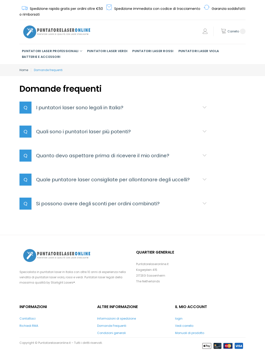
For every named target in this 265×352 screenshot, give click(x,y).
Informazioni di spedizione (116, 318)
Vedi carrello (184, 326)
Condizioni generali (111, 333)
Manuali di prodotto (189, 333)
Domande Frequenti (111, 326)
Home (23, 70)
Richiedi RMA (28, 326)
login (179, 318)
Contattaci (27, 318)
